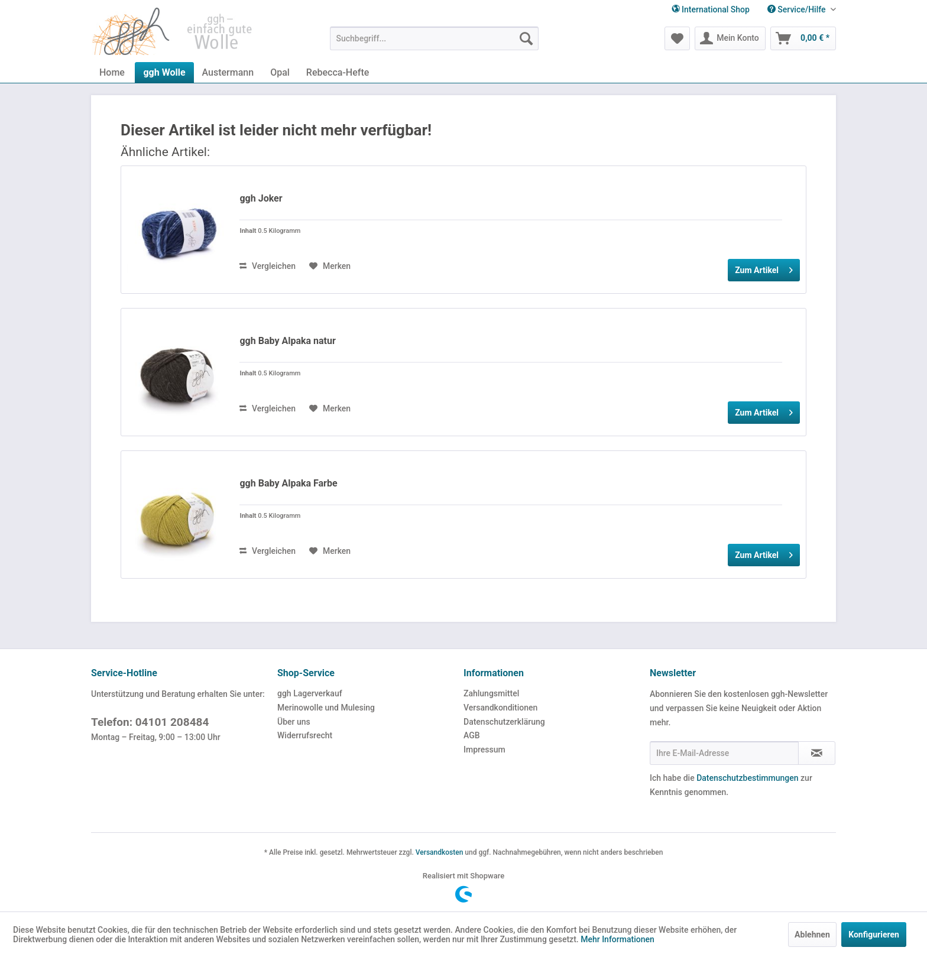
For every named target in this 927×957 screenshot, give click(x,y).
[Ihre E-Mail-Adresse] (724, 753)
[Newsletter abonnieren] (816, 753)
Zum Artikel (764, 268)
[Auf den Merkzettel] (330, 266)
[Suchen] (526, 38)
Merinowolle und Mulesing (326, 707)
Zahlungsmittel (491, 693)
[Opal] (280, 72)
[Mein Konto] (730, 38)
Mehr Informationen (617, 939)
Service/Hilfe (797, 9)
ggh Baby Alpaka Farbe (288, 483)
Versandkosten (440, 852)
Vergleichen (267, 266)
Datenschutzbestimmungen (747, 778)
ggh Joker (260, 198)
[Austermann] (228, 72)
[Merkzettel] (677, 38)
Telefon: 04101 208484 (150, 722)
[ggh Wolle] (164, 72)
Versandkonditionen (500, 707)
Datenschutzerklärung (504, 721)
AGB (472, 735)
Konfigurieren (873, 934)
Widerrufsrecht (304, 735)
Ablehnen (812, 934)
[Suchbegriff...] (434, 38)
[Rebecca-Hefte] (337, 72)
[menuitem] (797, 9)
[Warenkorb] (803, 38)
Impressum (484, 749)
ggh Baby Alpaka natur (287, 340)
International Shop (711, 9)
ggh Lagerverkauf (309, 693)
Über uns (293, 721)
